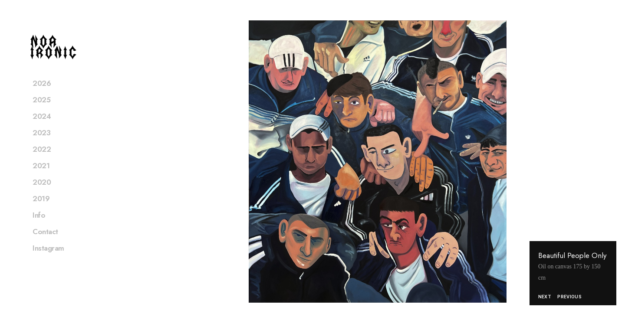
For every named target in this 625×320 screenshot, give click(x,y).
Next (544, 296)
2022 (42, 160)
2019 (41, 210)
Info (39, 226)
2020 (42, 193)
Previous (569, 296)
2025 (41, 111)
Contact (45, 243)
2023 (41, 144)
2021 (41, 177)
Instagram (48, 259)
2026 (42, 94)
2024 (42, 127)
